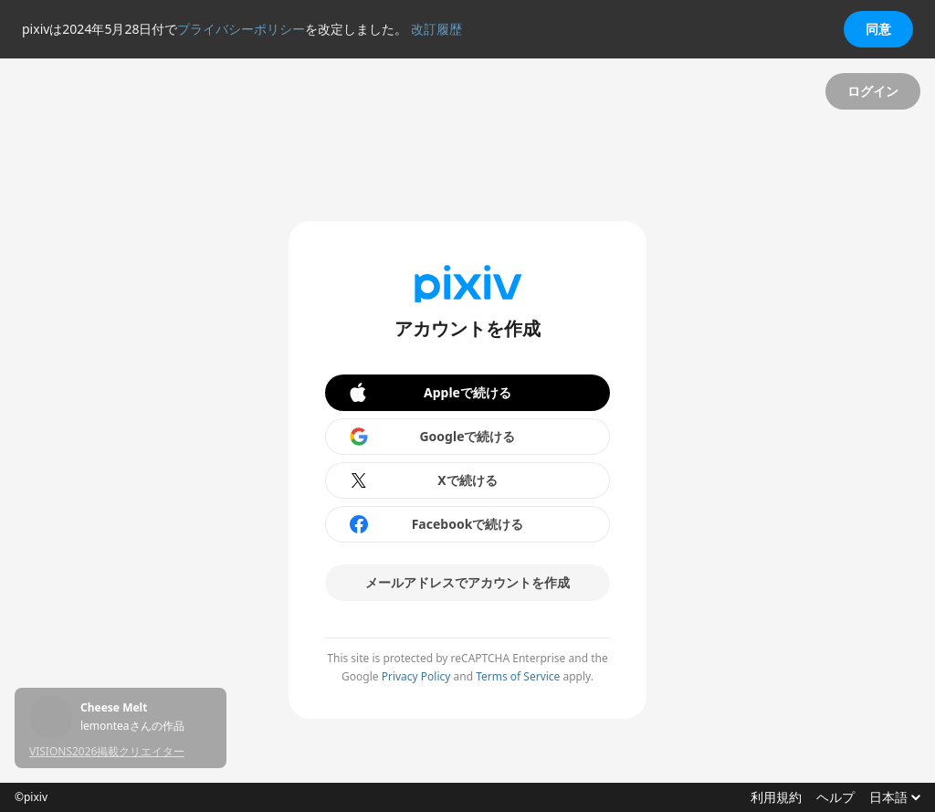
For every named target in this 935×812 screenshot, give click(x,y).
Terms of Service (518, 676)
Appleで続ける (429, 393)
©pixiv (31, 797)
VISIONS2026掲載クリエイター (106, 751)
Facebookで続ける (435, 524)
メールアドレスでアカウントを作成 (467, 582)
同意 (878, 28)
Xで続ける (423, 480)
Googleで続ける (432, 437)
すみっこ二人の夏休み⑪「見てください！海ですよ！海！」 (146, 707)
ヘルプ (835, 797)
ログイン (872, 91)
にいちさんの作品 (124, 726)
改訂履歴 (436, 28)
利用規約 (776, 797)
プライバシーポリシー (241, 28)
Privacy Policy (416, 676)
